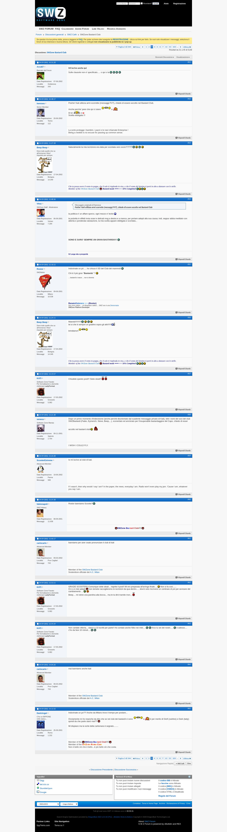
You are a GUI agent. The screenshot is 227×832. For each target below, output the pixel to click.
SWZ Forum (149, 821)
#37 (189, 374)
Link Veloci (98, 28)
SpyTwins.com (43, 825)
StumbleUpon (46, 788)
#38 (189, 414)
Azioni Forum (82, 28)
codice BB (165, 780)
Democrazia (114, 305)
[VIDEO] (170, 789)
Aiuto (166, 4)
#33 (189, 143)
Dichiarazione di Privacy (175, 803)
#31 (189, 62)
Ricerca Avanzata (116, 28)
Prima (136, 47)
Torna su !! (59, 825)
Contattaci (137, 803)
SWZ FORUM (46, 28)
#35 (189, 264)
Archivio (162, 803)
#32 (189, 99)
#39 (189, 456)
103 (174, 47)
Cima (189, 764)
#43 (189, 623)
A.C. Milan (94, 572)
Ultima (187, 47)
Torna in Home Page (150, 803)
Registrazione (179, 4)
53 (170, 47)
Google (43, 792)
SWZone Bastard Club (56, 52)
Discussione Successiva (125, 769)
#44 (189, 664)
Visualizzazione (182, 57)
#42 (189, 582)
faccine (164, 783)
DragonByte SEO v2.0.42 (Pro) (100, 817)
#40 (189, 499)
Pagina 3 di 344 (124, 47)
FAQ (57, 28)
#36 (189, 317)
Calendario (67, 28)
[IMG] (169, 786)
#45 (189, 708)
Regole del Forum (167, 796)
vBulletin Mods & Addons (123, 817)
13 (166, 47)
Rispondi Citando (183, 94)
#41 (189, 538)
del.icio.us (44, 784)
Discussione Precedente (102, 769)
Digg (42, 780)
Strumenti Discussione (163, 57)
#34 (189, 199)
